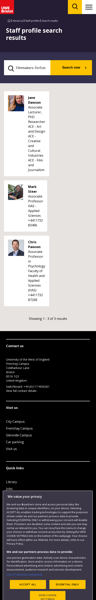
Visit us (11, 449)
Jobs (9, 488)
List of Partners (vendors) (24, 591)
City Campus (15, 421)
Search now (71, 67)
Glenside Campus (19, 435)
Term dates (14, 502)
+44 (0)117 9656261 (36, 386)
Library (11, 482)
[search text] (27, 67)
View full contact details (21, 391)
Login (10, 495)
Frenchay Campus (19, 428)
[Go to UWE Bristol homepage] (9, 20)
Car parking (15, 442)
